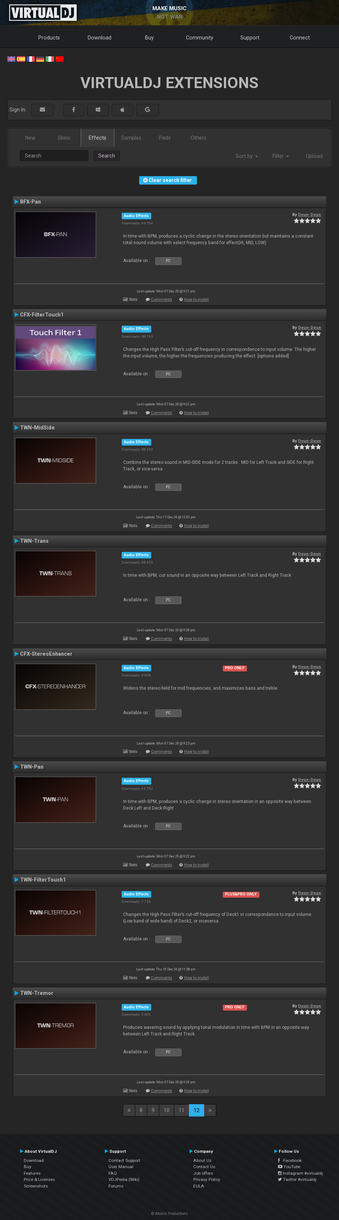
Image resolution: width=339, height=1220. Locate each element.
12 (196, 1110)
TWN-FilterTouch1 (43, 880)
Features (32, 1173)
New (30, 138)
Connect (300, 38)
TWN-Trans (34, 541)
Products (49, 38)
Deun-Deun (309, 214)
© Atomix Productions (169, 1213)
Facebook (290, 1160)
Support (249, 38)
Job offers (203, 1173)
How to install (196, 299)
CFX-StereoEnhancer (46, 654)
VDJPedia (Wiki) (124, 1179)
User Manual (120, 1166)
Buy (149, 38)
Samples (131, 138)
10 (167, 1110)
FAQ (112, 1173)
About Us (202, 1160)
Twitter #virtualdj (297, 1179)
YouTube (289, 1166)
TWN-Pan (31, 767)
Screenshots (36, 1186)
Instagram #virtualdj (300, 1173)
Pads (165, 138)
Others (198, 138)
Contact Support (124, 1160)
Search (106, 156)
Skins (64, 138)
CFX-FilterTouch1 (42, 315)
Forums (115, 1186)
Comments (161, 299)
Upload (314, 156)
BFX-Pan (30, 202)
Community (199, 38)
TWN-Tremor (36, 993)
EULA (198, 1186)
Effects (97, 138)
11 (181, 1110)
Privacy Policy (206, 1179)
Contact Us (204, 1166)
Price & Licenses (39, 1179)
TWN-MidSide (37, 428)
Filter (281, 156)
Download (99, 38)
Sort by (247, 156)
